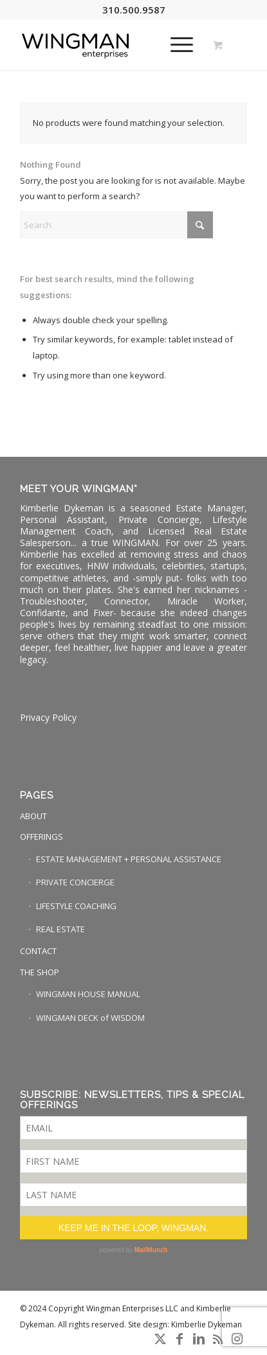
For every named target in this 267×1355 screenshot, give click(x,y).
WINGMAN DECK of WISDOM (90, 1017)
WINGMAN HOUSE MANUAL (88, 994)
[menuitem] (179, 44)
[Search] (116, 224)
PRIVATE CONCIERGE (75, 882)
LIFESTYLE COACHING (76, 906)
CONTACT (38, 951)
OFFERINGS (41, 836)
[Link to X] (160, 1339)
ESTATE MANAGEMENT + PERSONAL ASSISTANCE (128, 859)
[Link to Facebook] (179, 1339)
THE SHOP (39, 972)
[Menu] (175, 44)
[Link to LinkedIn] (198, 1339)
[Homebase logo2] (110, 44)
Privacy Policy (48, 717)
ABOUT (33, 816)
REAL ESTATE (60, 929)
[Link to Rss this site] (218, 1339)
